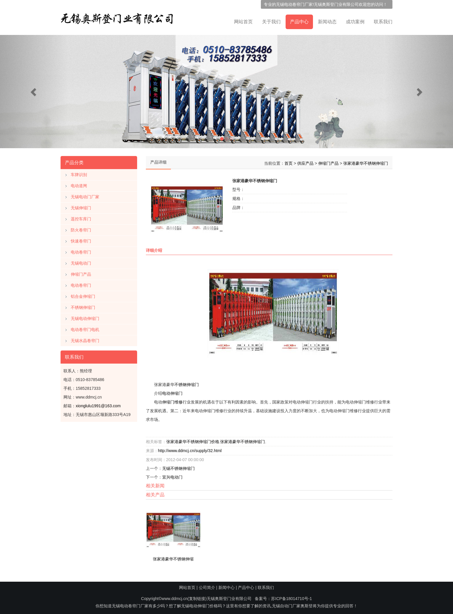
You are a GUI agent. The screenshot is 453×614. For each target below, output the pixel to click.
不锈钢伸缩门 (83, 306)
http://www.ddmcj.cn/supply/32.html (190, 449)
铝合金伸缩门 (83, 295)
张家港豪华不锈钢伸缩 (173, 557)
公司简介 (207, 587)
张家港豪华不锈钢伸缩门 (365, 162)
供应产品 (305, 162)
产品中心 (299, 21)
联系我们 (383, 21)
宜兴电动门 (172, 476)
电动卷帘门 (81, 251)
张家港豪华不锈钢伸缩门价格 (192, 440)
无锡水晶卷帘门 (85, 339)
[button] (34, 91)
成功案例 (355, 21)
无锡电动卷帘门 (290, 4)
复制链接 (197, 598)
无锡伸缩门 (81, 206)
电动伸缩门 (172, 392)
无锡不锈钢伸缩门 (178, 467)
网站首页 (243, 21)
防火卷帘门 (81, 229)
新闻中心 (226, 587)
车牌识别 (79, 173)
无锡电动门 (81, 262)
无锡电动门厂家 (85, 195)
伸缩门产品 (81, 273)
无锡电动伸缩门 (85, 317)
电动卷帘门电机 (85, 328)
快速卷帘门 (81, 240)
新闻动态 (327, 21)
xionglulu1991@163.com (98, 404)
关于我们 (271, 21)
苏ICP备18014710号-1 (291, 598)
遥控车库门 (81, 217)
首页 (288, 162)
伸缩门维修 (172, 401)
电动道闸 (79, 184)
